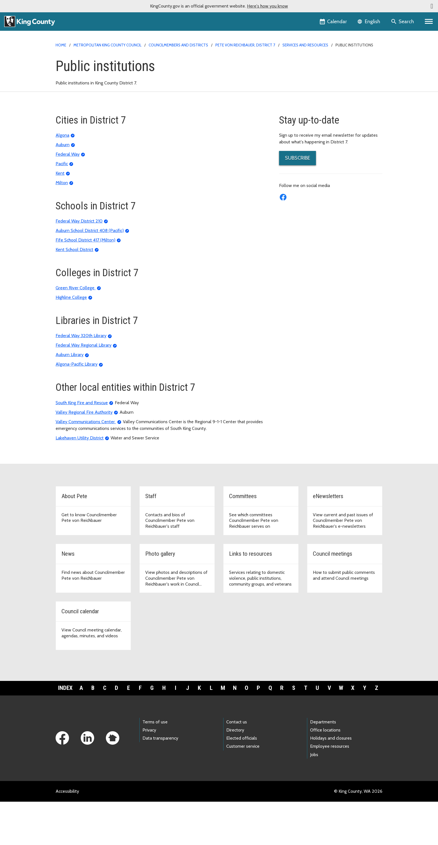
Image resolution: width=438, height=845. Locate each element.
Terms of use (155, 765)
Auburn (63, 188)
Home (61, 45)
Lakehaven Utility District (80, 481)
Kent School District (74, 293)
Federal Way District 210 (79, 264)
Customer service (243, 789)
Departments (323, 765)
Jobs (314, 798)
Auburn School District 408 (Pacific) (90, 274)
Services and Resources (305, 45)
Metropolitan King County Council (107, 45)
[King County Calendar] (334, 21)
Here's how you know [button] (267, 6)
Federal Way (68, 197)
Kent (60, 216)
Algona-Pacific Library (76, 407)
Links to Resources (300, 124)
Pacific (62, 207)
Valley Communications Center (86, 465)
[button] (432, 6)
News (287, 106)
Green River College (76, 331)
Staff (287, 79)
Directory (235, 773)
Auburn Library (70, 398)
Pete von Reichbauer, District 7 (245, 45)
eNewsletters (295, 97)
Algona (62, 178)
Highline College (71, 341)
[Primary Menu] (429, 21)
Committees (294, 88)
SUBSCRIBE (297, 201)
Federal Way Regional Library (83, 388)
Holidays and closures (331, 781)
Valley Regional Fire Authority (84, 455)
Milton (62, 226)
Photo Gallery (295, 115)
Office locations (325, 773)
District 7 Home (297, 62)
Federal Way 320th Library (81, 379)
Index (65, 731)
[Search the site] (403, 21)
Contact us (236, 765)
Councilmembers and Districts (178, 45)
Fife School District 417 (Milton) (85, 283)
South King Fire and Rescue (82, 446)
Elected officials (241, 781)
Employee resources (329, 789)
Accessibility (67, 834)
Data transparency (160, 781)
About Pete (293, 71)
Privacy (149, 773)
